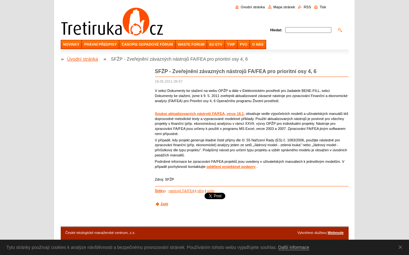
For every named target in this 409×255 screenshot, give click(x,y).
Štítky (160, 191)
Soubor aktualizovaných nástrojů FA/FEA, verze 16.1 (199, 114)
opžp (210, 191)
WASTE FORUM (191, 44)
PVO (243, 44)
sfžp (200, 191)
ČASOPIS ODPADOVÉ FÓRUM (147, 44)
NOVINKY (71, 44)
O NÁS (257, 44)
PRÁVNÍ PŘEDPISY (100, 44)
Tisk (323, 7)
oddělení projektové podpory (231, 167)
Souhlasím (401, 247)
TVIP (231, 44)
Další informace (293, 247)
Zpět (164, 204)
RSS (307, 7)
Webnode (335, 233)
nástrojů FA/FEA (181, 191)
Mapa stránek (284, 7)
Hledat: (276, 30)
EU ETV (215, 44)
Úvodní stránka (253, 7)
